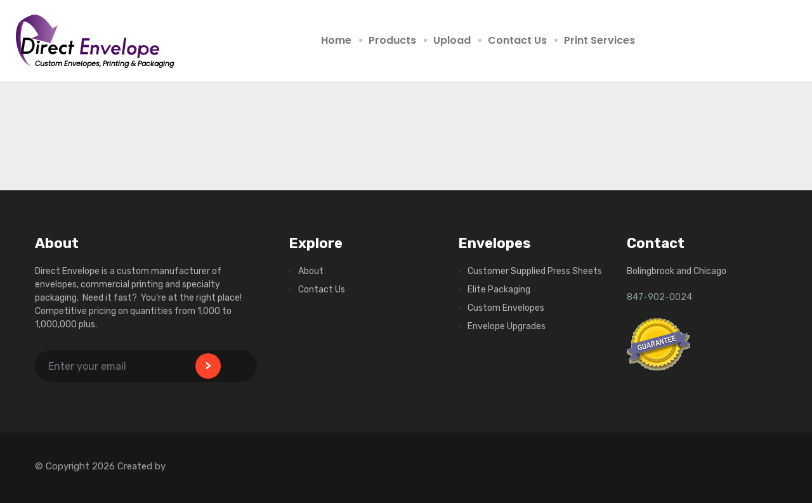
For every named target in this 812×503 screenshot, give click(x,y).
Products (392, 40)
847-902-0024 (659, 297)
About (311, 271)
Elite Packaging (499, 289)
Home (336, 40)
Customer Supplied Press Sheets (535, 271)
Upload (452, 40)
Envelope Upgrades (507, 326)
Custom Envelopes (506, 308)
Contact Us (517, 40)
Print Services (599, 40)
